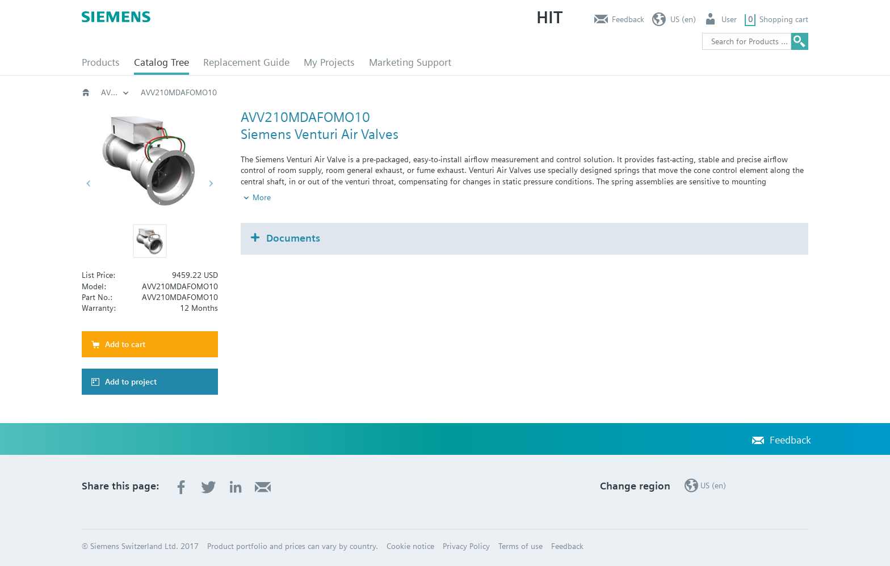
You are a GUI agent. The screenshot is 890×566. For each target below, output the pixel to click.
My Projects (329, 62)
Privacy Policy (466, 546)
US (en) (683, 19)
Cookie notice (410, 546)
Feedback (628, 19)
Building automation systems (115, 92)
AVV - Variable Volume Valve (554, 92)
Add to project (131, 381)
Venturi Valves (456, 92)
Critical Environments (370, 92)
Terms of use (520, 546)
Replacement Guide (246, 62)
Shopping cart (783, 19)
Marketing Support (410, 62)
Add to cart (125, 344)
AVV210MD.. (649, 92)
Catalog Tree (161, 62)
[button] (150, 241)
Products (101, 62)
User (729, 19)
